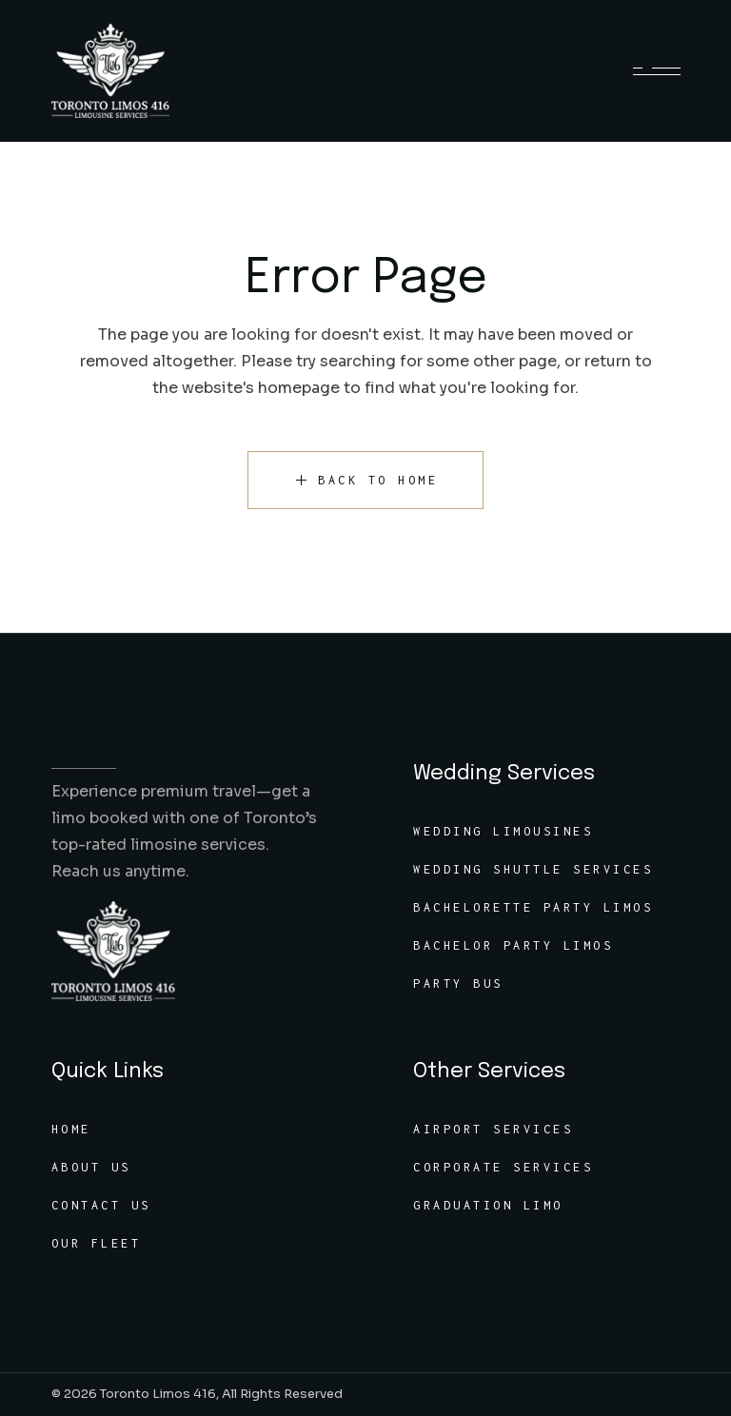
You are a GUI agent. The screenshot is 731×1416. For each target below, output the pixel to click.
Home (71, 1129)
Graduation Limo (488, 1205)
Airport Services (493, 1129)
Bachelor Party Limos (513, 945)
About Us (91, 1167)
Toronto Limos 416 (158, 1394)
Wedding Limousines (503, 831)
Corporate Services (503, 1167)
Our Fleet (96, 1243)
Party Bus (458, 983)
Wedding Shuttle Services (533, 869)
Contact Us (101, 1205)
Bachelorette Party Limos (533, 907)
